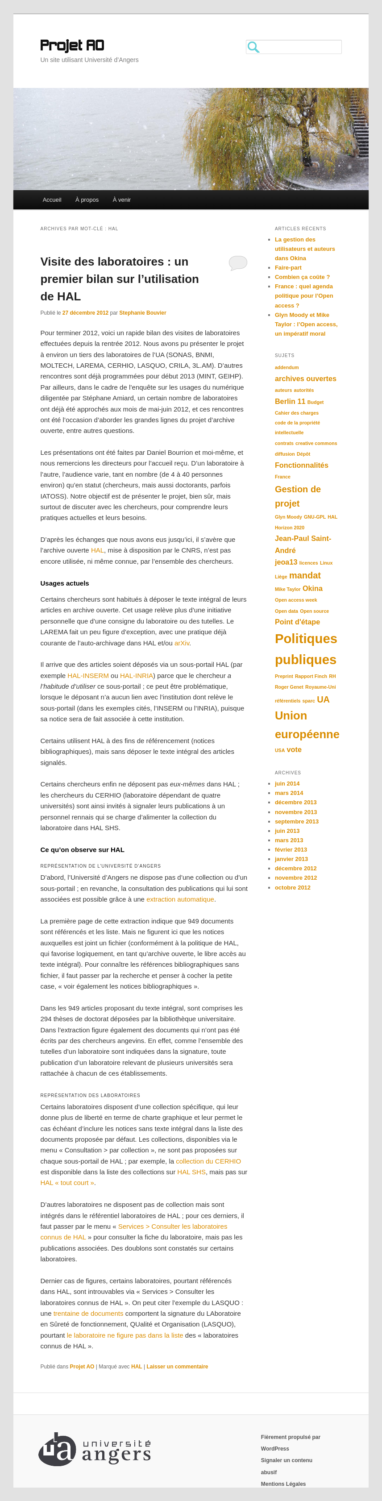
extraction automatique (180, 899)
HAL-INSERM (88, 675)
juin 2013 (287, 830)
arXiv (181, 643)
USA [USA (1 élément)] (280, 750)
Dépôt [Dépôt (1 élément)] (303, 454)
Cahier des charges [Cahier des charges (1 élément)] (297, 413)
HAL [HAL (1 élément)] (332, 517)
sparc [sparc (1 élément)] (309, 700)
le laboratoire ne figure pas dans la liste (125, 1335)
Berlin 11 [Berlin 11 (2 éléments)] (290, 401)
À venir (122, 199)
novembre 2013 (296, 812)
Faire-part (288, 267)
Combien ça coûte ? (302, 277)
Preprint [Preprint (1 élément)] (284, 676)
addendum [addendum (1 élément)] (287, 367)
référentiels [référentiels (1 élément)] (287, 700)
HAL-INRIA (136, 675)
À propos (87, 199)
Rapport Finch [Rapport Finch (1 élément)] (311, 676)
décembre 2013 (296, 802)
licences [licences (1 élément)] (308, 562)
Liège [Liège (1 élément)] (281, 576)
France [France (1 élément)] (283, 476)
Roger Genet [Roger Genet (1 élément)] (289, 687)
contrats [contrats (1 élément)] (284, 443)
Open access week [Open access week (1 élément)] (296, 600)
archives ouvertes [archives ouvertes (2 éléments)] (305, 378)
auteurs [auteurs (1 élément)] (283, 390)
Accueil (52, 199)
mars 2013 (289, 840)
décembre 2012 (296, 868)
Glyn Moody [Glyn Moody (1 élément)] (288, 517)
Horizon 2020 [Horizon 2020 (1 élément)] (289, 527)
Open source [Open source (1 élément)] (314, 611)
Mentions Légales (283, 1484)
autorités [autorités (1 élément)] (304, 390)
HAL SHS (191, 1172)
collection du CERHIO (208, 1161)
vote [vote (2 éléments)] (294, 749)
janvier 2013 (291, 859)
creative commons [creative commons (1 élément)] (316, 443)
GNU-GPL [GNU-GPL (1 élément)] (315, 517)
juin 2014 (287, 783)
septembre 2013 (297, 821)
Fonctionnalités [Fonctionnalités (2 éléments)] (301, 465)
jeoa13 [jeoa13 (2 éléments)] (286, 562)
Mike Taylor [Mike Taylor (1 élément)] (288, 589)
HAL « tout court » (67, 1182)
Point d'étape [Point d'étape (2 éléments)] (297, 622)
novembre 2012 (296, 877)
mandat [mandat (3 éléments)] (305, 575)
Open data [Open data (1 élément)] (286, 611)
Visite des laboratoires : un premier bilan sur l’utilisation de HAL (119, 279)
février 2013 (291, 849)
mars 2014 (289, 793)
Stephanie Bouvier (142, 313)
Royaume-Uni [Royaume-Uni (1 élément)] (320, 687)
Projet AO (72, 47)
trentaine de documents (89, 1313)
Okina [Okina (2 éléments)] (313, 588)
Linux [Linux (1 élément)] (326, 562)
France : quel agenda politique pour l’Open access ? (304, 295)
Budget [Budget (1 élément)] (315, 402)
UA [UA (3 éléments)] (323, 699)
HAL (97, 550)
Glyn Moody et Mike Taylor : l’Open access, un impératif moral (306, 324)
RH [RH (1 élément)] (332, 676)
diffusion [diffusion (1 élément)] (285, 454)
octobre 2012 (293, 887)
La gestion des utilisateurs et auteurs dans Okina (305, 249)
